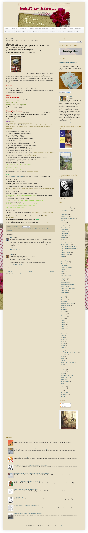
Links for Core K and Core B (67, 277)
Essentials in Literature (66, 252)
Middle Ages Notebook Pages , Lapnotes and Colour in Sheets (28, 481)
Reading (63, 318)
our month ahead (64, 392)
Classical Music (64, 233)
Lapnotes (63, 271)
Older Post (52, 271)
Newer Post (9, 271)
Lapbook (63, 269)
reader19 (12, 237)
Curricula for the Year (66, 243)
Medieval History (65, 282)
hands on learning (65, 385)
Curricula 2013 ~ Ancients (75, 28)
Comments (63, 406)
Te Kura (62, 358)
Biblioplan (63, 222)
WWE (62, 364)
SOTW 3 (63, 341)
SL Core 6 (63, 332)
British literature (64, 226)
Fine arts (63, 256)
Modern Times (64, 290)
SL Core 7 (63, 333)
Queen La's (63, 315)
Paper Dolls (63, 311)
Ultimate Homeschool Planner (67, 362)
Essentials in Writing (65, 254)
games (62, 383)
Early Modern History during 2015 (68, 248)
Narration (63, 298)
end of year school (65, 381)
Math (62, 280)
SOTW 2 (63, 339)
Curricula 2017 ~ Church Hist (70, 31)
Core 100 (63, 239)
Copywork (63, 237)
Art (61, 212)
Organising (63, 309)
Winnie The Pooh (65, 368)
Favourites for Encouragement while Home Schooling (47, 31)
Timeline (63, 360)
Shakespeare (63, 349)
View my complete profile (65, 122)
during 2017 (63, 379)
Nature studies (64, 299)
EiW (62, 250)
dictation (63, 373)
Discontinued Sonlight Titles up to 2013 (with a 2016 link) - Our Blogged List (31, 473)
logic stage (63, 387)
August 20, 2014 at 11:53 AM (16, 264)
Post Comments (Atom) (17, 274)
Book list (63, 224)
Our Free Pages (9, 31)
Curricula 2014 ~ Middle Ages (58, 28)
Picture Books (64, 313)
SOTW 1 (63, 337)
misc (62, 390)
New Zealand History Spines (36, 228)
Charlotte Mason (64, 229)
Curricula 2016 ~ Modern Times (19, 28)
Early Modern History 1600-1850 (68, 246)
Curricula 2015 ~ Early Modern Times (39, 28)
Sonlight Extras (64, 354)
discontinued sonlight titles (67, 375)
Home (6, 28)
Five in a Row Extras (65, 258)
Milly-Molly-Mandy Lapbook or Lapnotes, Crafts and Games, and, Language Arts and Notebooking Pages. (38, 449)
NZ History (63, 296)
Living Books (64, 279)
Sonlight (63, 351)
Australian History (65, 216)
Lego (62, 273)
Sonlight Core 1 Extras (19, 497)
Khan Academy (64, 265)
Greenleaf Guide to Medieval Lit (15, 176)
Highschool (63, 263)
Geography (63, 260)
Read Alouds (64, 316)
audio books (63, 371)
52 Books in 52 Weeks (66, 205)
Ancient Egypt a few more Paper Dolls (22, 457)
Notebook (63, 307)
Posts (62, 403)
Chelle (11, 254)
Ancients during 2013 (65, 210)
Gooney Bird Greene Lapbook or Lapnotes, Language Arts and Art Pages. (30, 465)
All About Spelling (65, 207)
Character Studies (65, 227)
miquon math (64, 388)
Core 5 (62, 241)
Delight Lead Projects (66, 244)
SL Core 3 (63, 326)
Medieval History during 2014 (24, 228)
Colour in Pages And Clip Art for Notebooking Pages (26, 489)
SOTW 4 (63, 343)
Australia (16, 441)
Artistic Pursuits (64, 214)
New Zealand (64, 301)
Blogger (62, 525)
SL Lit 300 (63, 335)
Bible (62, 220)
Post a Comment (12, 268)
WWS (62, 366)
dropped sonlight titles (66, 377)
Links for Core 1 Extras (66, 275)
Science (62, 347)
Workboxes (63, 369)
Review (62, 320)
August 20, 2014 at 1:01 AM (16, 249)
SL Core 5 (63, 330)
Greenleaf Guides (13, 228)
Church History (64, 231)
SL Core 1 (63, 322)
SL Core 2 (63, 324)
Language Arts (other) (66, 267)
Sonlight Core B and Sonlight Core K (69, 352)
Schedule (63, 345)
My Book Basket (64, 294)
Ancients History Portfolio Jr (67, 208)
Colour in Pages (64, 235)
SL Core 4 (63, 328)
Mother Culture (64, 292)
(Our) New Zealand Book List (23, 31)
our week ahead (64, 394)
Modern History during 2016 (67, 288)
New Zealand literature (47, 228)
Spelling (63, 356)
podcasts (63, 396)
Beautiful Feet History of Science (68, 218)
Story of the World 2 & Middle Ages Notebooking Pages (26, 505)
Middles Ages (64, 286)
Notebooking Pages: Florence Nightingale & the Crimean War (28, 513)
